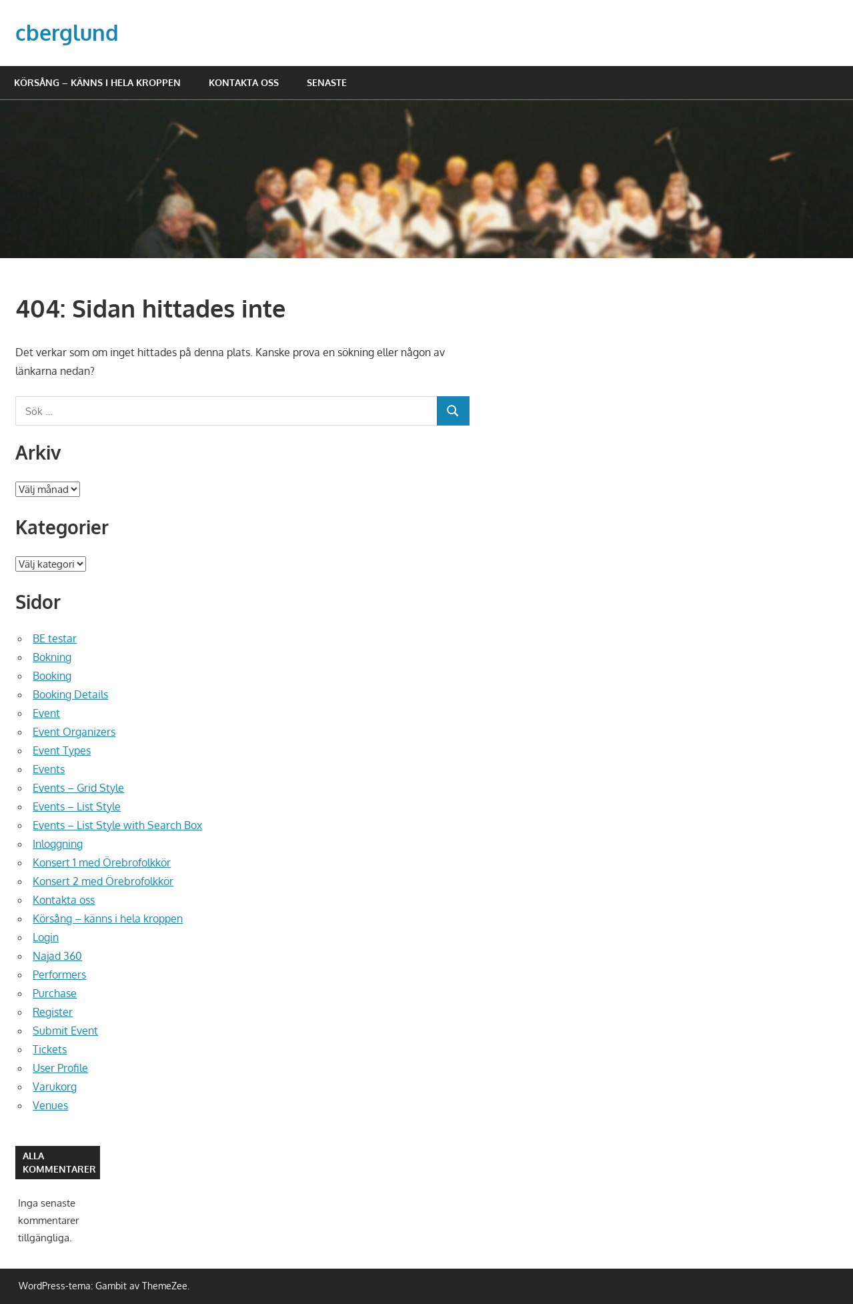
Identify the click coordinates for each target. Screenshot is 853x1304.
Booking (52, 675)
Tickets (50, 1049)
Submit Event (65, 1030)
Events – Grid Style (78, 787)
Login (46, 937)
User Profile (60, 1068)
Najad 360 (57, 955)
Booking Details (70, 694)
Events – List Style (77, 806)
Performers (59, 974)
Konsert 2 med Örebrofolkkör (103, 881)
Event (46, 713)
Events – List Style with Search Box (117, 825)
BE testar (55, 638)
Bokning (52, 657)
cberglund (67, 32)
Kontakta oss (244, 82)
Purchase (55, 993)
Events (49, 769)
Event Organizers (74, 731)
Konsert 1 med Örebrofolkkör (102, 862)
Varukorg (55, 1086)
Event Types (62, 750)
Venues (50, 1105)
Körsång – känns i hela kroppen (97, 82)
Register (53, 1012)
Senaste (327, 82)
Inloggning (58, 843)
